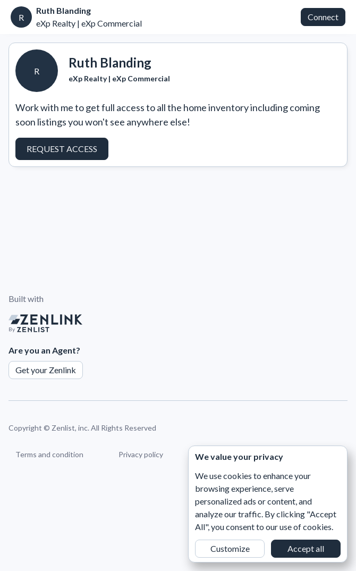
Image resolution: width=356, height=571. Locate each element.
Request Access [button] (62, 149)
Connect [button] (323, 17)
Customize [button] (230, 548)
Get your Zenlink (45, 370)
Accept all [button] (305, 548)
